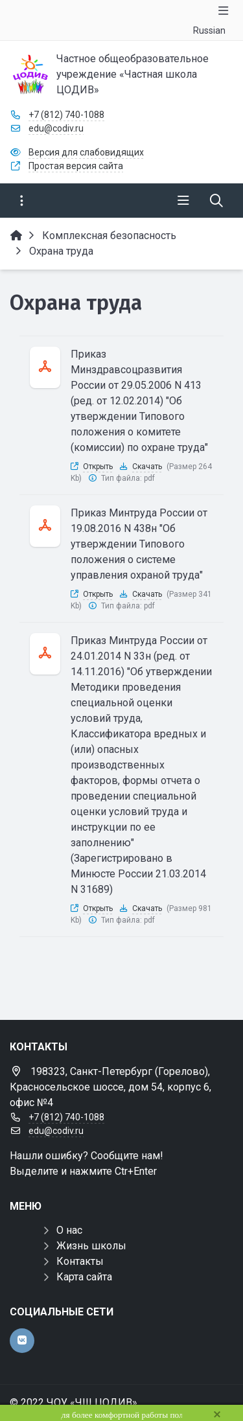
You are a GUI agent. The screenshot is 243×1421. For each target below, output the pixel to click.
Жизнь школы (91, 1246)
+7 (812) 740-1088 (66, 115)
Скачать (147, 466)
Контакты (80, 1261)
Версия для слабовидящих (86, 152)
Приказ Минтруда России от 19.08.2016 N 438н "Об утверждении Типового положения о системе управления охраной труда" (139, 544)
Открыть (98, 466)
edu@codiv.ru (56, 128)
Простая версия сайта (76, 166)
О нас (69, 1230)
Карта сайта (84, 1277)
